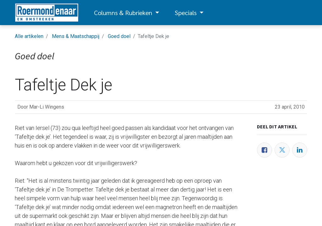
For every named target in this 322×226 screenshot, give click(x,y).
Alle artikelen (29, 36)
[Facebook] (264, 150)
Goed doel (119, 36)
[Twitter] (282, 150)
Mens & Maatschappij (75, 36)
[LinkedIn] (299, 150)
